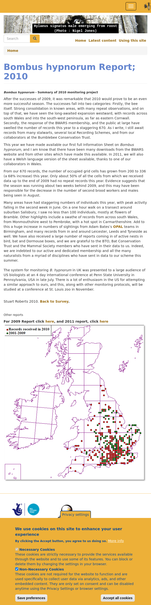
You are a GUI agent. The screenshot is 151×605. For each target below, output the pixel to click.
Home (80, 40)
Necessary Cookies (37, 554)
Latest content (102, 40)
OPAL (118, 227)
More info (116, 545)
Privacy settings (75, 519)
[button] (14, 24)
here (49, 321)
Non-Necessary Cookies (41, 573)
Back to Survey (54, 301)
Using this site (132, 40)
